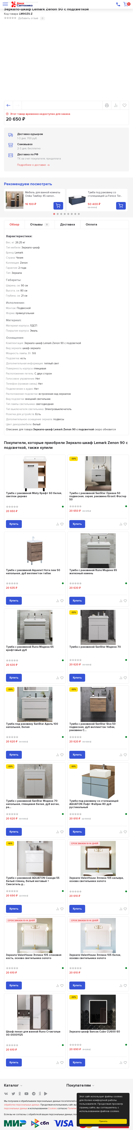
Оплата (91, 224)
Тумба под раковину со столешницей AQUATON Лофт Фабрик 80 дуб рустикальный (93, 804)
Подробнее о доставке (33, 165)
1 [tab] (54, 214)
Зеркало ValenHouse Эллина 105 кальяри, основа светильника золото (96, 879)
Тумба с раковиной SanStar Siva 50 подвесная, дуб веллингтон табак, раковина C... (92, 727)
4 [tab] (64, 214)
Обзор (14, 224)
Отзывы (39, 224)
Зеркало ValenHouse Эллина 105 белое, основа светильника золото (95, 956)
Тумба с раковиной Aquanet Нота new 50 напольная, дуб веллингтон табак (33, 572)
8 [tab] (79, 214)
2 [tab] (57, 214)
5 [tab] (68, 214)
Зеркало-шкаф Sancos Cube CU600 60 (94, 1031)
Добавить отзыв (28, 18)
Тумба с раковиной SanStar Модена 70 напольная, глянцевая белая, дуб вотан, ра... (32, 804)
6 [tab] (72, 214)
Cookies (52, 1108)
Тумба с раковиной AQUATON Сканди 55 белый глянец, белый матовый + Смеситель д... (32, 881)
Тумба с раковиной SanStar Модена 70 (95, 646)
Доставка (67, 224)
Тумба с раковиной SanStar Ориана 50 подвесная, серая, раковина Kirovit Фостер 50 (97, 496)
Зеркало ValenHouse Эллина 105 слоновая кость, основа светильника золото (33, 956)
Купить (14, 524)
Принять (103, 1121)
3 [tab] (61, 214)
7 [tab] (75, 214)
